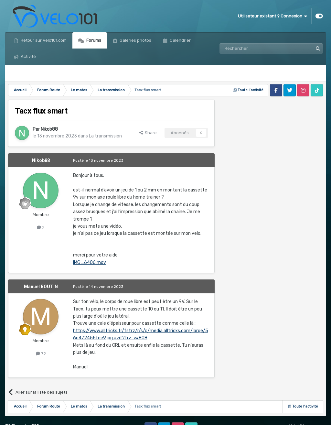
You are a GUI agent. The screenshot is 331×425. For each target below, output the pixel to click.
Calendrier (180, 40)
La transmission (105, 136)
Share (148, 132)
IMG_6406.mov (89, 262)
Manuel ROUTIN (41, 286)
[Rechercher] (252, 48)
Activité (28, 56)
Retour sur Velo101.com (43, 40)
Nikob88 (49, 129)
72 (41, 353)
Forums (93, 40)
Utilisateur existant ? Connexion (272, 16)
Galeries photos (135, 40)
